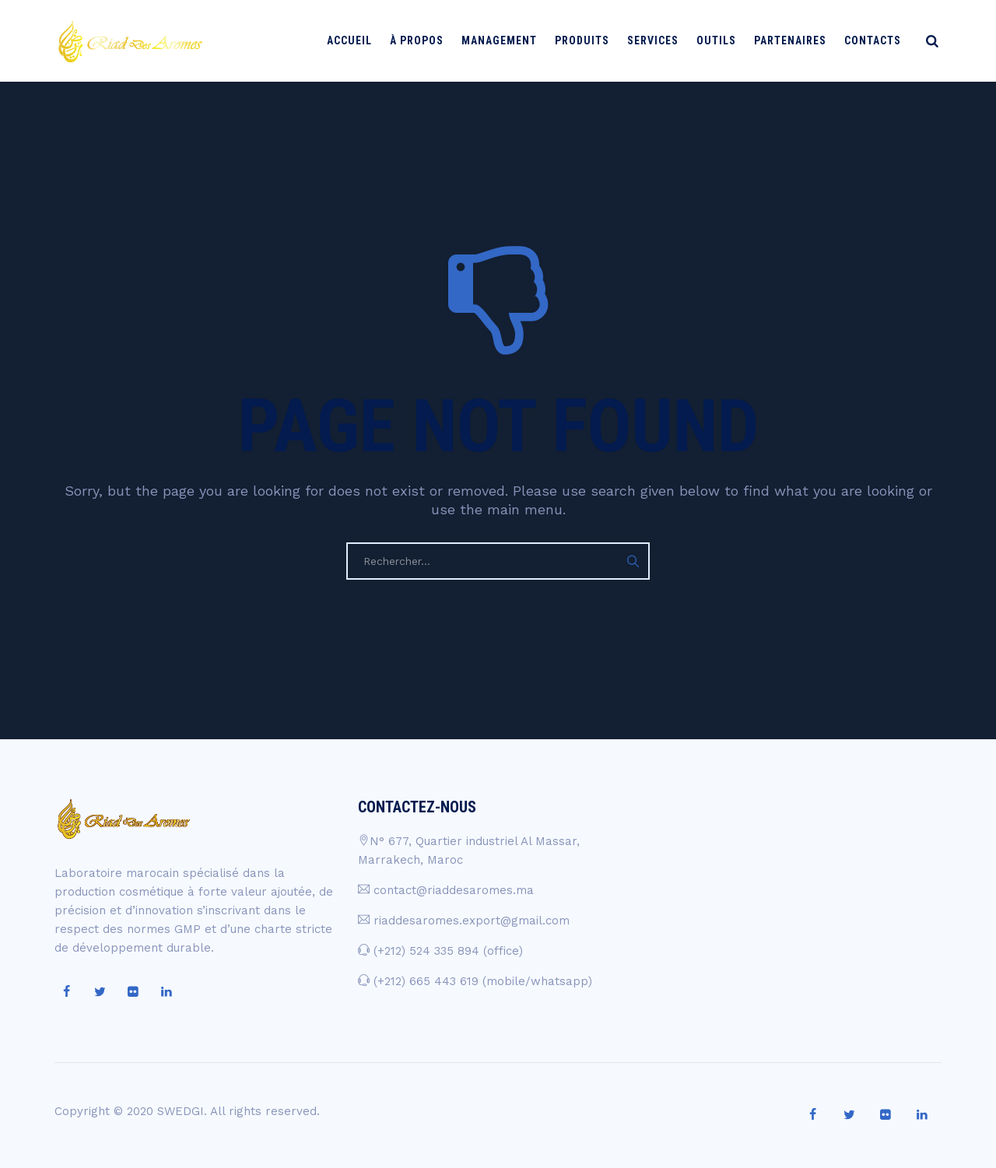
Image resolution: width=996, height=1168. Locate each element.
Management (506, 40)
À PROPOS (424, 40)
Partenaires (797, 40)
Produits (589, 40)
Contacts (879, 40)
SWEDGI (180, 1111)
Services (660, 40)
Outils (723, 40)
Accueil (356, 40)
